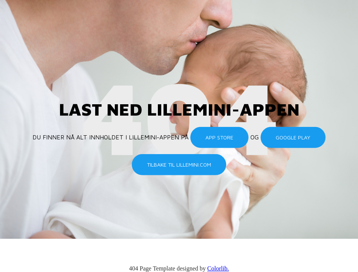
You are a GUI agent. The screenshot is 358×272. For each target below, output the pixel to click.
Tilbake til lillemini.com (179, 164)
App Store (219, 137)
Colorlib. (218, 268)
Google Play (293, 137)
